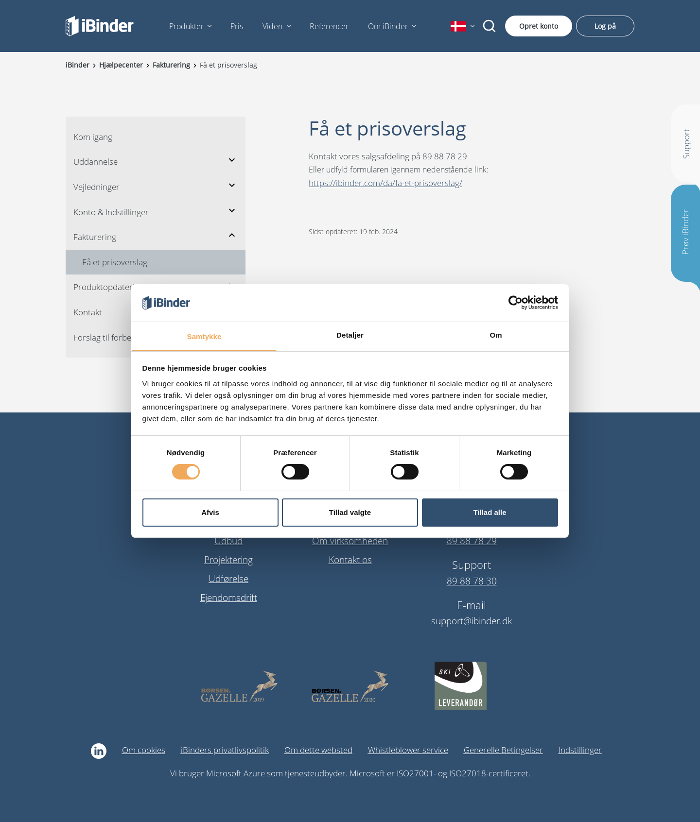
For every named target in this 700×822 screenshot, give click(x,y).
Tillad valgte (350, 512)
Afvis (210, 512)
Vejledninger (96, 186)
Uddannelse (95, 161)
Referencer (329, 26)
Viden (272, 26)
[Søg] (489, 26)
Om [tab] (496, 335)
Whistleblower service (408, 749)
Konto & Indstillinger (111, 212)
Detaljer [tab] (350, 335)
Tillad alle (489, 512)
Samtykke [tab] (204, 336)
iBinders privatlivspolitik (225, 749)
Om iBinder (388, 26)
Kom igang (92, 136)
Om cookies (143, 749)
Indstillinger (580, 749)
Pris (236, 26)
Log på (605, 26)
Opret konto (538, 26)
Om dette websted (318, 749)
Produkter (186, 26)
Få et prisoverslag (114, 262)
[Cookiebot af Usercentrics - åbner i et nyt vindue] (515, 302)
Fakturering (94, 236)
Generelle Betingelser (503, 749)
